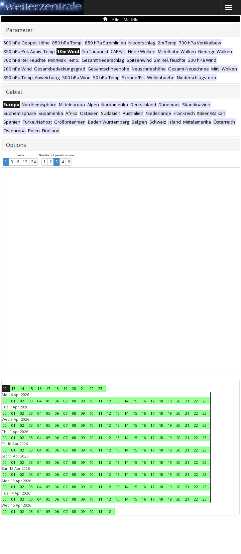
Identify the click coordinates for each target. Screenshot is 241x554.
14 (22, 388)
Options (16, 145)
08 (74, 400)
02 (22, 400)
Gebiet (14, 92)
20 (74, 388)
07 (66, 400)
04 (39, 400)
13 (13, 388)
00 (5, 400)
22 (92, 388)
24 (33, 162)
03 (31, 400)
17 (48, 388)
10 (92, 400)
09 (83, 400)
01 (13, 400)
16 (39, 388)
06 (57, 400)
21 (83, 388)
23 (100, 388)
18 (57, 388)
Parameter (19, 30)
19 (66, 388)
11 (100, 400)
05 (48, 400)
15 (31, 388)
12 (25, 162)
